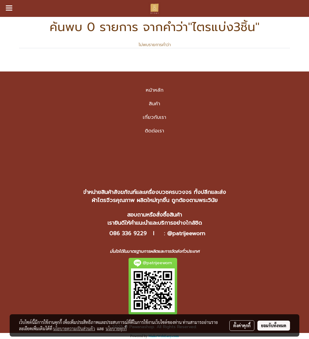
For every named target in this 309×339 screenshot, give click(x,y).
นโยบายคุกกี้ (116, 328)
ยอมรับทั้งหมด (273, 325)
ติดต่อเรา (154, 131)
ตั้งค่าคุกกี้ (241, 325)
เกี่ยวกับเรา (154, 117)
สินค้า (154, 103)
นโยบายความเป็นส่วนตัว (74, 328)
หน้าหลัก (155, 90)
